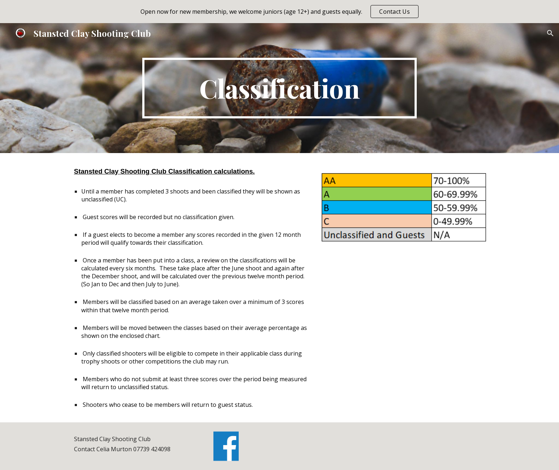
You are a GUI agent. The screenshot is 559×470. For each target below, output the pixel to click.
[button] (550, 33)
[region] (279, 11)
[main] (279, 88)
